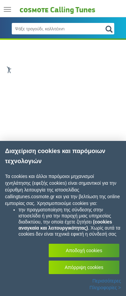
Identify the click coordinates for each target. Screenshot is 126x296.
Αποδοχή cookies (84, 250)
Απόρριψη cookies (84, 267)
